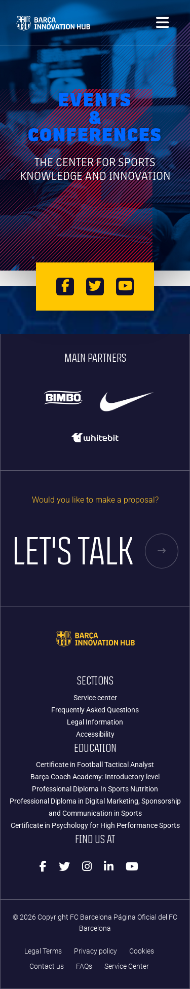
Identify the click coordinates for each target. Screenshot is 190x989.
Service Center (126, 966)
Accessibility (95, 734)
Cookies (141, 951)
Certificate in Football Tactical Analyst (95, 764)
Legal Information (95, 722)
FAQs (84, 966)
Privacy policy (95, 951)
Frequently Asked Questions (95, 710)
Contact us (46, 966)
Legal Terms (43, 951)
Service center (95, 698)
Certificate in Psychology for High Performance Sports (95, 825)
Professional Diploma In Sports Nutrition (95, 789)
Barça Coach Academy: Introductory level (95, 777)
